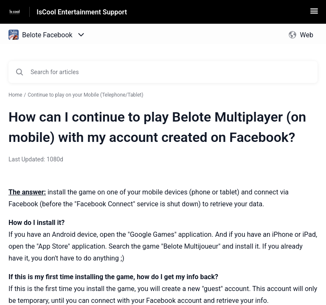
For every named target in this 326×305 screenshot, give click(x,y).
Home (15, 95)
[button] (314, 14)
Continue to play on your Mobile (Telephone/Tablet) (85, 95)
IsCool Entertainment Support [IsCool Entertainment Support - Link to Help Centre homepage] (82, 12)
